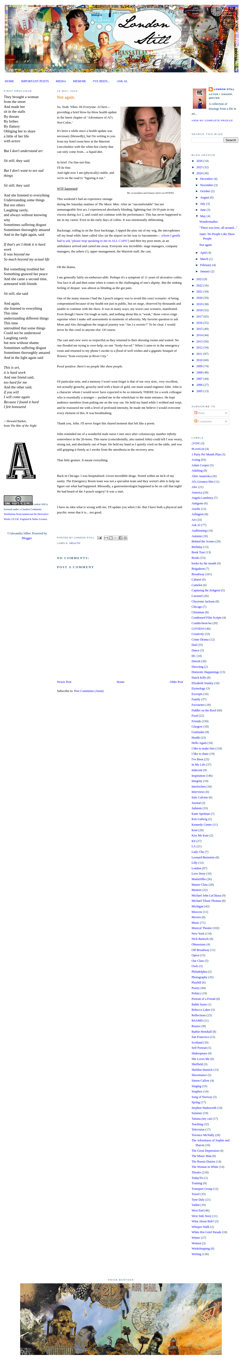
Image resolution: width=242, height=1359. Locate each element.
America (197, 492)
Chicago (197, 607)
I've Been (197, 759)
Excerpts (197, 694)
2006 (199, 385)
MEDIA (61, 81)
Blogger (27, 538)
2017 (199, 316)
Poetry (196, 988)
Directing (197, 667)
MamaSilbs (199, 879)
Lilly (195, 862)
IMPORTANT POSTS (35, 81)
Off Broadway (200, 950)
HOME (9, 81)
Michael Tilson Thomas (206, 901)
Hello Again (199, 743)
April (203, 252)
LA (194, 846)
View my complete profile (212, 120)
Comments (203, 421)
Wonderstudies (208, 221)
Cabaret (196, 579)
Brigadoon (198, 568)
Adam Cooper (200, 465)
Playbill (196, 982)
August (205, 197)
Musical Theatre (202, 928)
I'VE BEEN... (101, 81)
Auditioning (199, 530)
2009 (199, 366)
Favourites (198, 705)
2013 (199, 341)
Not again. (66, 97)
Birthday (197, 547)
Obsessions (199, 944)
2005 (199, 391)
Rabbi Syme (199, 1004)
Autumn (197, 536)
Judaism (197, 808)
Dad (194, 645)
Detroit (196, 661)
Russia (196, 1026)
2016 (199, 323)
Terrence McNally (203, 1135)
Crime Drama (200, 639)
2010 (199, 360)
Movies (196, 917)
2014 (199, 335)
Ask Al (196, 525)
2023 (199, 279)
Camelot (197, 585)
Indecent (197, 770)
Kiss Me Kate (200, 835)
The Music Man (201, 1156)
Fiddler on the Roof (204, 710)
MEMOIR (79, 81)
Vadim (196, 1205)
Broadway (198, 574)
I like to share (200, 754)
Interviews (198, 792)
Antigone (197, 503)
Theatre (196, 1172)
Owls (195, 966)
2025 (199, 167)
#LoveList (198, 449)
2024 (199, 173)
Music (195, 922)
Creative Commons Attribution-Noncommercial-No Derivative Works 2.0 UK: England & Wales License (26, 514)
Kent (195, 830)
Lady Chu (198, 852)
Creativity (198, 634)
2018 (199, 310)
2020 (199, 298)
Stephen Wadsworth (204, 1108)
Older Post (176, 682)
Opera (195, 955)
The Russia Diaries (203, 1161)
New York (198, 933)
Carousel (197, 596)
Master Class (200, 884)
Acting (196, 459)
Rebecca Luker (201, 1009)
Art (194, 520)
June (203, 210)
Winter (196, 1237)
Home (120, 682)
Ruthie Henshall (202, 1031)
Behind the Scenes (203, 541)
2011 (199, 354)
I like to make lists (203, 748)
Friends (196, 721)
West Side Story (201, 1216)
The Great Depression (205, 1150)
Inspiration (198, 775)
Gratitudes (198, 732)
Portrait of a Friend (203, 999)
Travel (196, 1194)
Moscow (197, 912)
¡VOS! (196, 443)
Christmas (198, 612)
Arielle (196, 509)
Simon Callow (200, 1080)
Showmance (199, 1075)
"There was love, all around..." (218, 227)
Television (198, 1129)
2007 (199, 379)
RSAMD (197, 1020)
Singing (196, 1086)
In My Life (198, 764)
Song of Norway (202, 1097)
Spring (196, 1102)
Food (195, 715)
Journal (196, 803)
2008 (199, 372)
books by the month (204, 563)
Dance (196, 650)
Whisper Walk (200, 1227)
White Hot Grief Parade (206, 1232)
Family (196, 699)
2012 (199, 347)
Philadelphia (199, 971)
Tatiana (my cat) (202, 1118)
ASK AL (122, 81)
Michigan (197, 906)
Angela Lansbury (202, 498)
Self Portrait (199, 1048)
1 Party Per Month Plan (206, 454)
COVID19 (198, 628)
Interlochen (199, 786)
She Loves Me (200, 1059)
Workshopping (201, 1248)
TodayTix (197, 1178)
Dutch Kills (199, 677)
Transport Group (202, 1189)
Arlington (198, 514)
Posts (199, 413)
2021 (199, 291)
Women (196, 1243)
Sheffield (197, 1064)
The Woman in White (205, 1167)
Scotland (197, 1042)
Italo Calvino (200, 797)
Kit (194, 841)
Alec (194, 487)
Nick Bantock (200, 939)
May (203, 216)
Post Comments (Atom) (89, 691)
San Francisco (200, 1037)
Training (197, 1183)
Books (196, 558)
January (205, 271)
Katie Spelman (201, 814)
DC (194, 656)
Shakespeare (199, 1053)
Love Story (198, 873)
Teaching (197, 1124)
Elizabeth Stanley (203, 683)
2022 (199, 285)
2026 (199, 161)
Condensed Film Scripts (207, 617)
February (206, 265)
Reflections (199, 1015)
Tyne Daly (198, 1199)
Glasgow (197, 726)
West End (197, 1210)
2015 (199, 329)
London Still (39, 504)
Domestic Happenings (205, 672)
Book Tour (198, 552)
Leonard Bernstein (203, 857)
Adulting (197, 470)
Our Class (198, 961)
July (203, 204)
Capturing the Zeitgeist (206, 590)
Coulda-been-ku (202, 623)
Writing (196, 1254)
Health (74, 543)
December (207, 179)
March (204, 259)
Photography (199, 977)
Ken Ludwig (199, 819)
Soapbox (197, 1091)
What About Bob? (203, 1221)
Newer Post (64, 682)
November (207, 185)
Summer (197, 1113)
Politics (196, 993)
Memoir (197, 890)
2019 (199, 304)
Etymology (198, 688)
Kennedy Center (202, 824)
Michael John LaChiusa (206, 895)
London (196, 868)
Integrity (197, 781)
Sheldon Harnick (202, 1070)
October (205, 191)
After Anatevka (201, 476)
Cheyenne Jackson (203, 601)
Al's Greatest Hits (203, 481)
